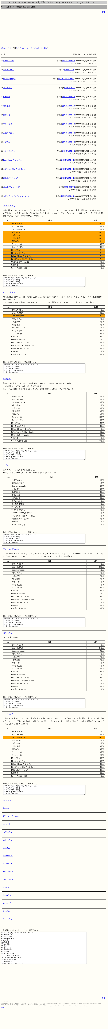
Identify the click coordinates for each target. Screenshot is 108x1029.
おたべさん (7, 642)
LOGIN (33, 7)
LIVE (7, 7)
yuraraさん (7, 917)
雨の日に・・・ (9, 115)
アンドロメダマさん (11, 557)
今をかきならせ (9, 151)
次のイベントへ (22, 48)
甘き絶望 (6, 106)
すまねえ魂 (7, 124)
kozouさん (7, 909)
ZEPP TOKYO (69, 88)
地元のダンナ (8, 61)
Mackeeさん (8, 877)
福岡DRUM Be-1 (68, 61)
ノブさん (6, 471)
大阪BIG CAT (69, 70)
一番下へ (103, 12)
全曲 (24, 7)
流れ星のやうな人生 (11, 178)
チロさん (6, 861)
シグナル (6, 142)
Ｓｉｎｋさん (8, 725)
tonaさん (6, 924)
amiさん (6, 901)
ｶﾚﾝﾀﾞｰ (12, 7)
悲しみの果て (8, 70)
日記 (28, 7)
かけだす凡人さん (10, 294)
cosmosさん (8, 869)
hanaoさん (7, 814)
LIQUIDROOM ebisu (66, 79)
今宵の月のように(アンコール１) (16, 196)
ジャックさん (8, 893)
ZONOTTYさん (9, 206)
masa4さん (7, 932)
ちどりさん (7, 845)
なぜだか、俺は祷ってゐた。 (14, 169)
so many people (9, 79)
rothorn (2, 1027)
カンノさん (7, 853)
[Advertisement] (54, 30)
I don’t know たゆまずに (12, 160)
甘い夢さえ (7, 88)
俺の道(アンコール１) (11, 187)
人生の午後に (8, 133)
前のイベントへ (7, 48)
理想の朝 (6, 97)
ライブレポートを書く (39, 48)
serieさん (6, 838)
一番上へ (103, 1018)
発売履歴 (19, 7)
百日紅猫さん (8, 885)
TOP (3, 7)
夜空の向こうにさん (11, 830)
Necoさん (7, 383)
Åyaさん (6, 822)
